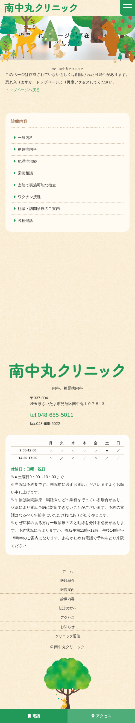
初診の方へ (68, 608)
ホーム (67, 571)
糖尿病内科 (27, 149)
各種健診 (25, 220)
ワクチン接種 (29, 197)
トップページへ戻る (22, 90)
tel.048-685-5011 (57, 414)
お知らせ (67, 627)
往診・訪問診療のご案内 (39, 208)
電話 (34, 716)
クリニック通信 (67, 636)
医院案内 (67, 590)
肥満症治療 (27, 161)
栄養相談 (25, 173)
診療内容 (67, 599)
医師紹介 (67, 580)
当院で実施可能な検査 (37, 185)
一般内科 (25, 137)
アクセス (101, 716)
